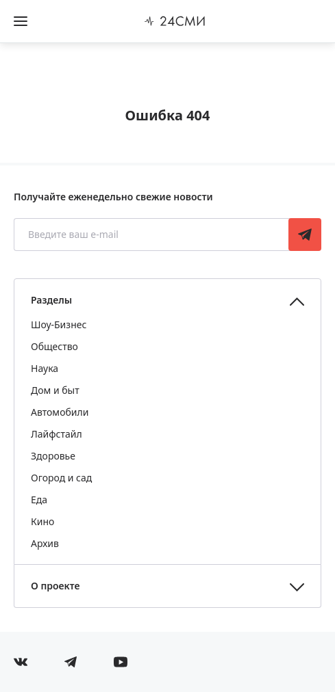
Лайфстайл (56, 433)
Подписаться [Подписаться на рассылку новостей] (304, 234)
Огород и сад (61, 477)
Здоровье (53, 455)
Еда (39, 499)
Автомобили (59, 411)
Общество (54, 346)
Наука (44, 368)
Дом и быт (55, 390)
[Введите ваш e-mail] (152, 234)
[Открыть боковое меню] (20, 21)
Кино (42, 521)
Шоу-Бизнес (58, 324)
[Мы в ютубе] (120, 662)
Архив (45, 543)
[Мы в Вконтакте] (20, 662)
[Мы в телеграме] (70, 662)
